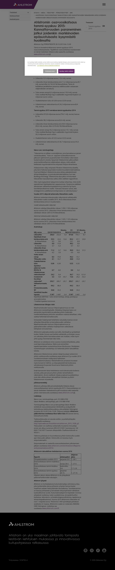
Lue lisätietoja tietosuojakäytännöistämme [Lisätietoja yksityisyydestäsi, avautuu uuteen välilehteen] (48, 65)
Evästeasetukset (50, 71)
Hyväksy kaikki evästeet (66, 71)
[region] (58, 66)
